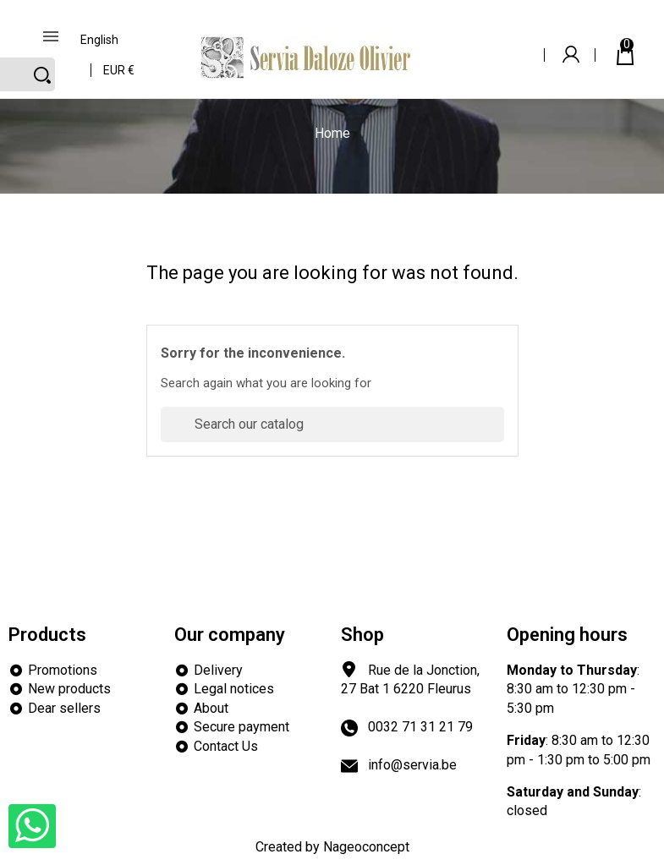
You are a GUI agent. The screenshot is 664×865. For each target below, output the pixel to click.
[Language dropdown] (100, 34)
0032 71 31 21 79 (420, 727)
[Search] (332, 424)
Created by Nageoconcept (332, 847)
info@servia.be (412, 765)
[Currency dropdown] (119, 64)
